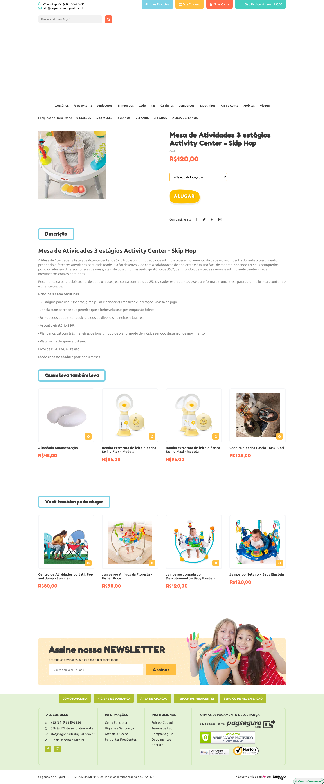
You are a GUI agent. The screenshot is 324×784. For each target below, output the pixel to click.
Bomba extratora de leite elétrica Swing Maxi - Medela (193, 449)
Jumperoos (186, 105)
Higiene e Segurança (113, 698)
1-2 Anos (124, 117)
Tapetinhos (207, 105)
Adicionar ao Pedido (89, 437)
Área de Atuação (153, 698)
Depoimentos (161, 739)
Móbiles (249, 105)
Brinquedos (125, 105)
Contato (157, 745)
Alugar (184, 196)
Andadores (104, 105)
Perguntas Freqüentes (196, 698)
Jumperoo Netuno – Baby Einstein (257, 574)
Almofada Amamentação (58, 448)
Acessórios (61, 105)
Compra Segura (162, 734)
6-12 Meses (104, 117)
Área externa (83, 105)
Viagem (265, 105)
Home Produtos (157, 4)
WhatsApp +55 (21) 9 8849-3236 (61, 4)
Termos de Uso (162, 728)
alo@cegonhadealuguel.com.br (64, 8)
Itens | (260, 4)
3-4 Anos (160, 117)
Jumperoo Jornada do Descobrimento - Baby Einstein (190, 576)
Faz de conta (229, 105)
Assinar (161, 669)
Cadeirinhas (147, 105)
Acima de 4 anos (185, 117)
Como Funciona (75, 698)
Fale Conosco (189, 4)
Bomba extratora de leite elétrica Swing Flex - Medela (129, 449)
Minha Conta (219, 4)
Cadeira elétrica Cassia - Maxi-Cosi (257, 448)
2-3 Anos (142, 117)
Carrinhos (167, 105)
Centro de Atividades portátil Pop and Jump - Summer (65, 576)
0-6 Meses (83, 117)
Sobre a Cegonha (163, 722)
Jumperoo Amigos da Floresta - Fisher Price (127, 576)
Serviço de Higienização (243, 698)
